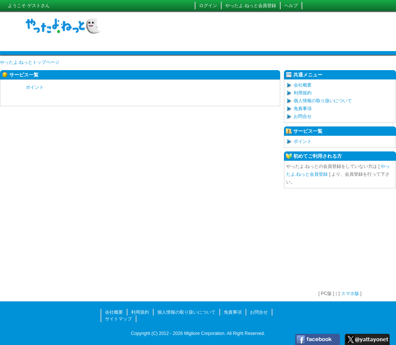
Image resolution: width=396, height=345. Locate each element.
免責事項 (303, 108)
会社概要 (303, 85)
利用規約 (303, 92)
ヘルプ (291, 5)
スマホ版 (350, 293)
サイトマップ (118, 319)
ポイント (35, 87)
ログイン (208, 5)
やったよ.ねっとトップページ (29, 62)
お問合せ (303, 116)
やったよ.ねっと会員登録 (250, 5)
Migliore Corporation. (205, 333)
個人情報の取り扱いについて (323, 100)
